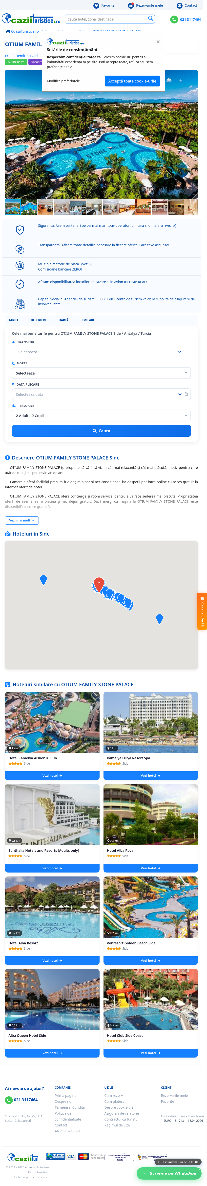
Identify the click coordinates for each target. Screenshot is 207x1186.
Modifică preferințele (63, 81)
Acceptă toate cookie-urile (132, 81)
